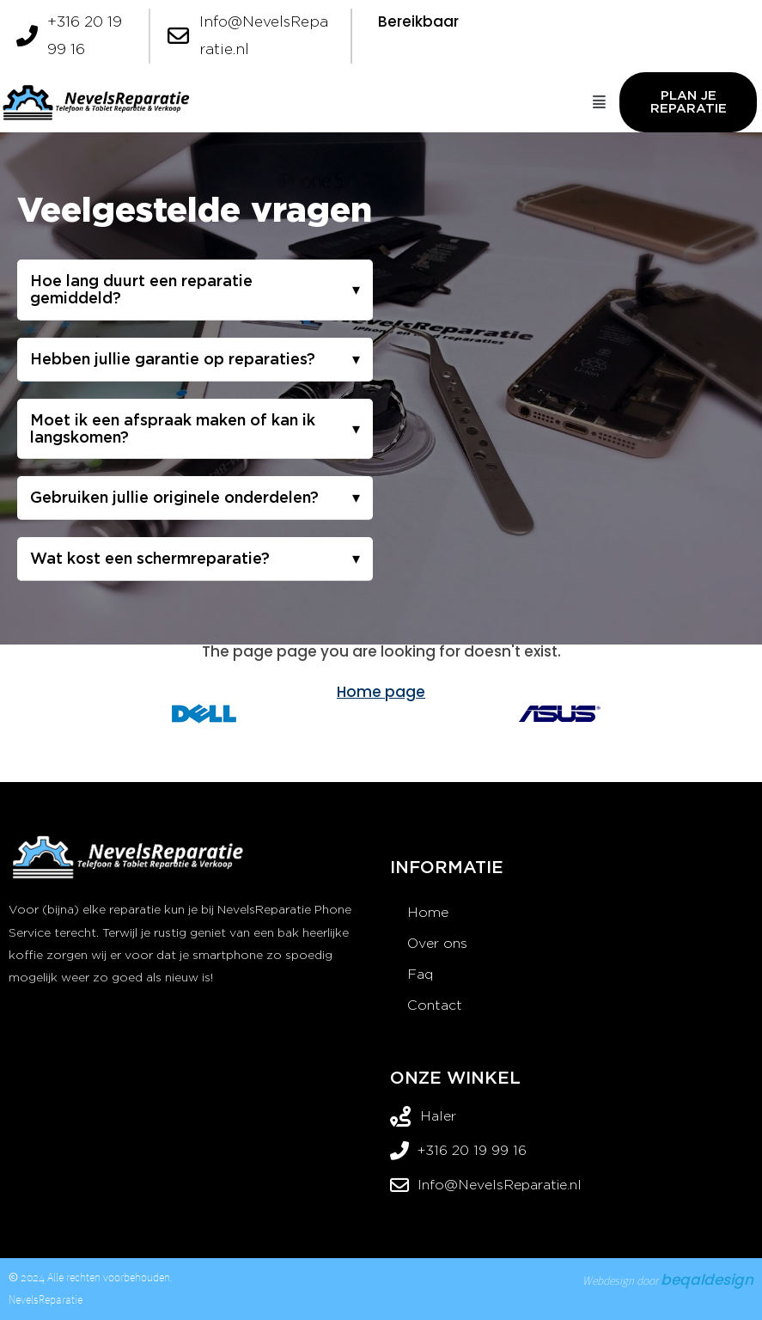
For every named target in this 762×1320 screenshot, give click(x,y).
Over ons (437, 943)
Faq (420, 974)
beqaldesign (707, 1279)
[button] (600, 102)
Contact (434, 1005)
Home (427, 912)
